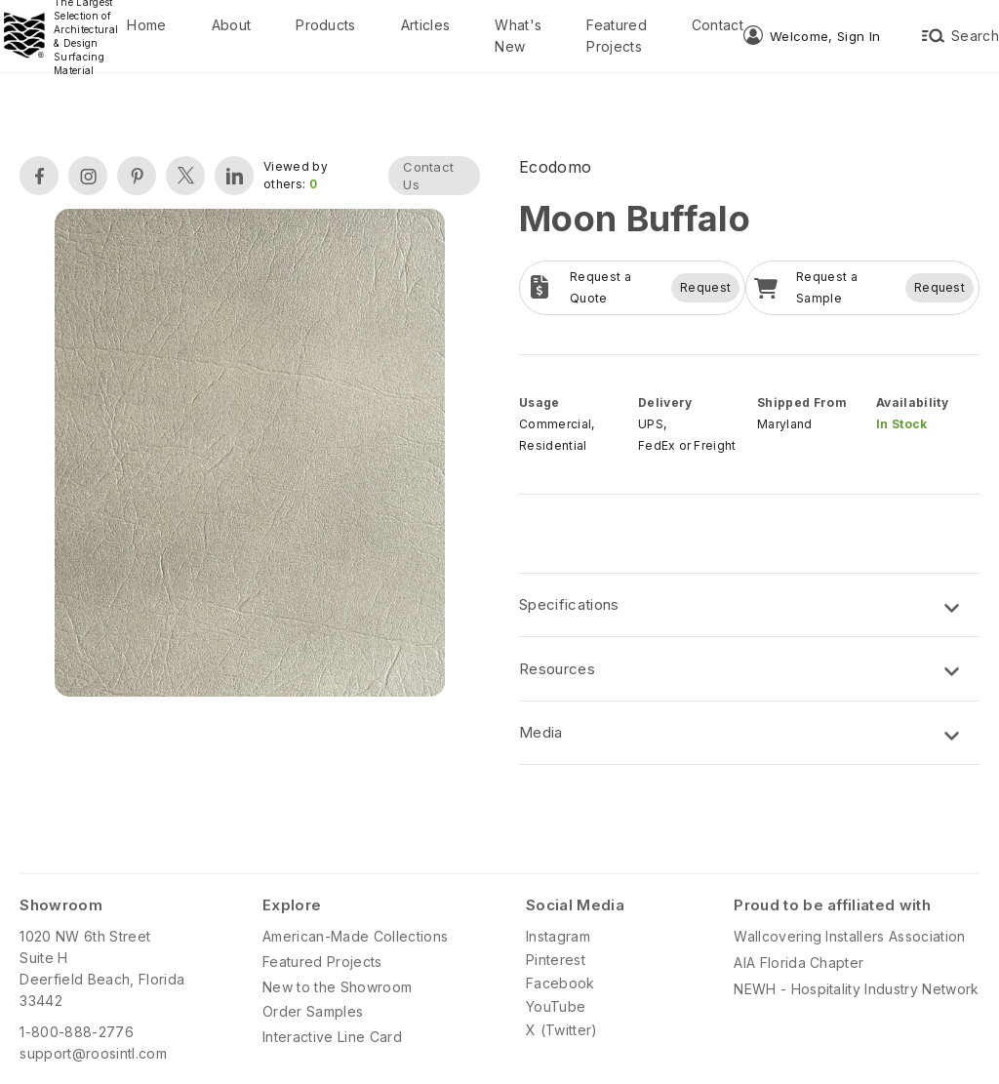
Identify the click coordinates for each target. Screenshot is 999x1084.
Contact (717, 25)
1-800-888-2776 (76, 1032)
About (232, 25)
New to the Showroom (337, 987)
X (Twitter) (562, 1030)
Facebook (560, 983)
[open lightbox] (250, 455)
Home (146, 25)
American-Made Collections (355, 936)
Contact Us (428, 175)
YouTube (555, 1006)
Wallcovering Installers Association (849, 936)
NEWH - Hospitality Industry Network (856, 989)
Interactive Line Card (332, 1036)
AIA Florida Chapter (798, 962)
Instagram (558, 936)
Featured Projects (616, 36)
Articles (426, 25)
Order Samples (312, 1011)
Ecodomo (555, 167)
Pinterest (555, 959)
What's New (518, 36)
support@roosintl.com (93, 1053)
